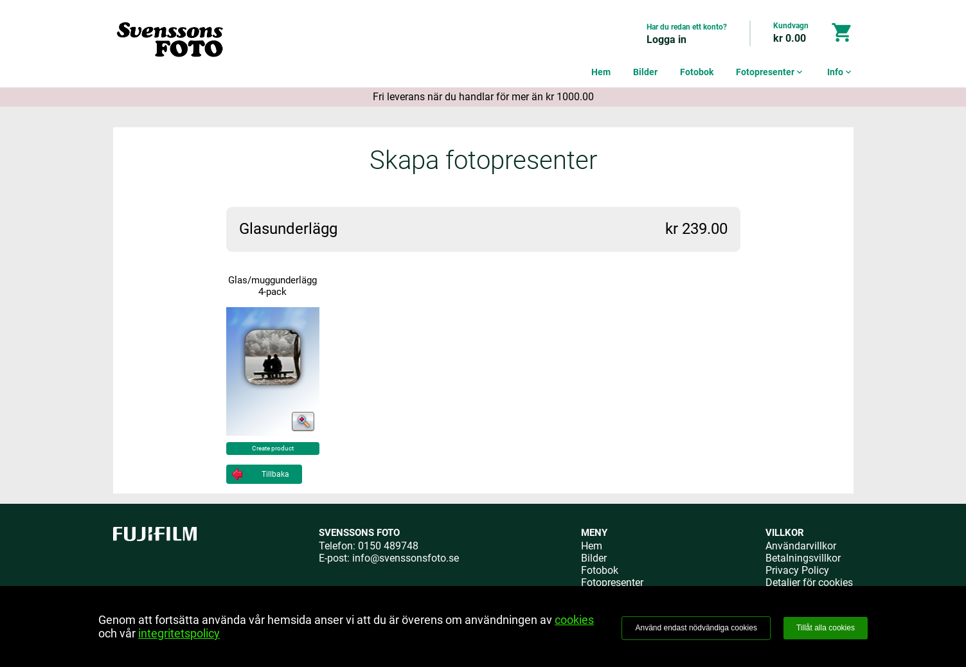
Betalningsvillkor (803, 558)
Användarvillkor (800, 546)
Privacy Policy (797, 570)
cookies (574, 620)
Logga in (666, 39)
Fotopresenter (770, 72)
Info (840, 72)
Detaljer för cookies (809, 582)
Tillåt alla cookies (825, 627)
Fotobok (696, 72)
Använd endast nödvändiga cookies (695, 627)
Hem (601, 72)
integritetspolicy (179, 633)
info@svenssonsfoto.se (405, 558)
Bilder (645, 72)
